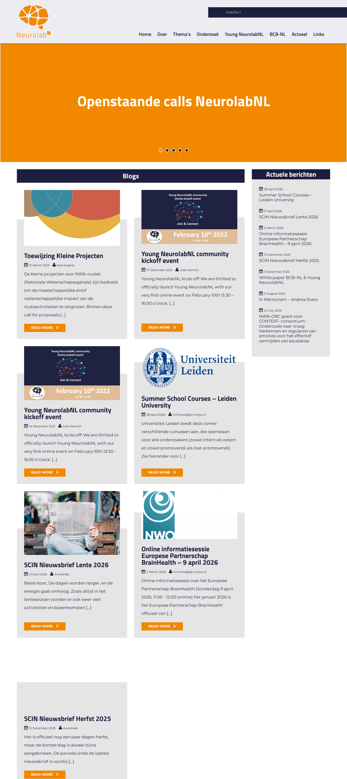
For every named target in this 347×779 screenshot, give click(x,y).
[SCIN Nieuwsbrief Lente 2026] (105, 468)
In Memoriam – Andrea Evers (288, 299)
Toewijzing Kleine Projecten (63, 255)
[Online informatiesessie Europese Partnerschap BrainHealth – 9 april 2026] (206, 460)
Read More (42, 327)
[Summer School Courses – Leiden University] (140, 373)
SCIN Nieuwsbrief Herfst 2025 (67, 678)
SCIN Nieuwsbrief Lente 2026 (99, 509)
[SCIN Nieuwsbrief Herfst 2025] (72, 637)
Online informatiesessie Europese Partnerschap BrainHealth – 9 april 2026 (196, 500)
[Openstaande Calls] (173, 102)
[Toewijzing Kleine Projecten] (72, 218)
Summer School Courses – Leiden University (139, 407)
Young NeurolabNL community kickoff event (168, 257)
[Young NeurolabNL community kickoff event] (173, 217)
